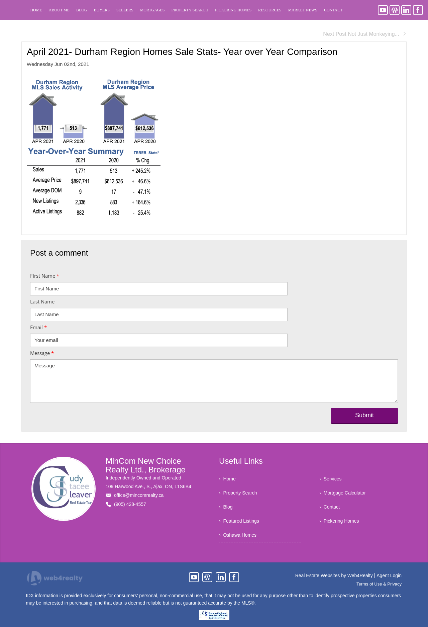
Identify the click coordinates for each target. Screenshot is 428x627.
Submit (364, 415)
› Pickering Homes (339, 521)
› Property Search (238, 493)
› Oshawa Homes (237, 535)
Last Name (42, 301)
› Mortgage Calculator (342, 493)
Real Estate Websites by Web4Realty (334, 575)
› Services (330, 478)
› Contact (329, 507)
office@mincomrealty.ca (139, 495)
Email (38, 327)
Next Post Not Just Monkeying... (365, 34)
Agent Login (389, 575)
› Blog (225, 507)
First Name (44, 275)
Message (42, 353)
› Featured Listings (239, 521)
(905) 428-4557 (130, 504)
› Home (227, 478)
